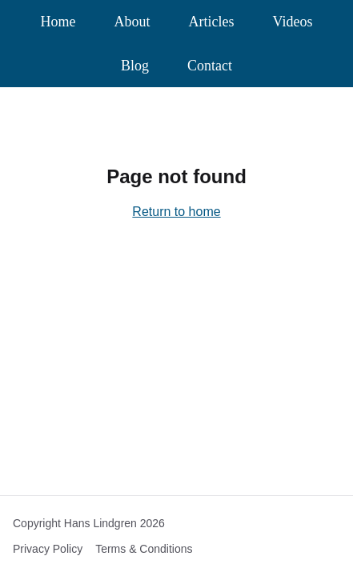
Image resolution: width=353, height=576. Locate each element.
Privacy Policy (47, 548)
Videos (293, 22)
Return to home (176, 211)
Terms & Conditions (143, 548)
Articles (212, 22)
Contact (209, 66)
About (132, 22)
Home (58, 22)
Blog (135, 66)
